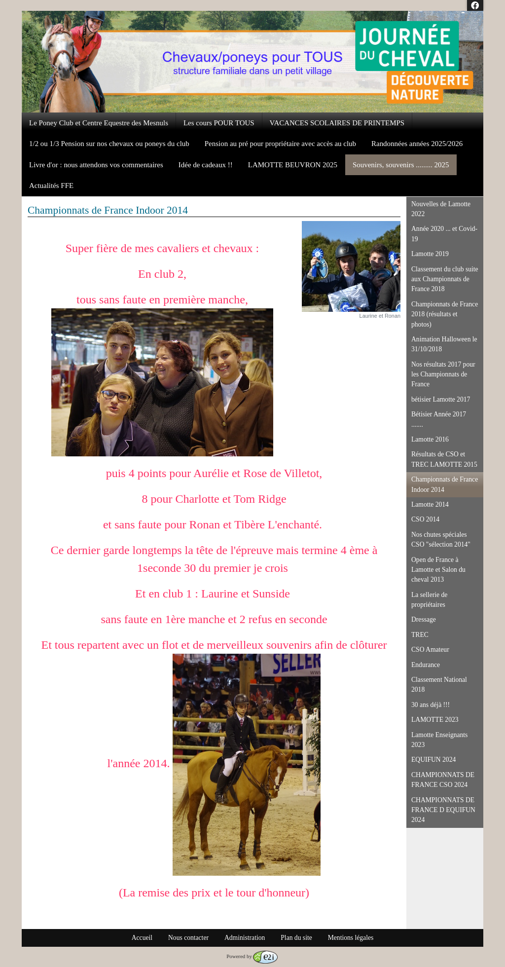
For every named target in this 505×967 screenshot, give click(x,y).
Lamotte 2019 (430, 254)
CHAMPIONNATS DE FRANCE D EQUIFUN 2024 (443, 810)
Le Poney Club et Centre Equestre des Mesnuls (98, 123)
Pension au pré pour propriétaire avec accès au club (280, 144)
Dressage (423, 619)
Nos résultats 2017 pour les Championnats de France (443, 374)
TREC (420, 634)
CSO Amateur (430, 649)
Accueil (142, 937)
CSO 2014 (425, 519)
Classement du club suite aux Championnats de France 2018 (444, 279)
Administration (244, 937)
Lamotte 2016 (430, 439)
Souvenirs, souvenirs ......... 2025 (401, 165)
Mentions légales (351, 937)
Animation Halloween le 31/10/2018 (444, 344)
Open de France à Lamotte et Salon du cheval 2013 (438, 570)
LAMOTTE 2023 (435, 719)
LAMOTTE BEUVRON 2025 (292, 165)
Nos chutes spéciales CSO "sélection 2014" (440, 539)
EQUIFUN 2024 (433, 759)
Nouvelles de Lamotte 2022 (440, 209)
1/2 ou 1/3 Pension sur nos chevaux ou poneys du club (109, 144)
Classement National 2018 (439, 684)
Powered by (252, 956)
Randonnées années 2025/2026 (417, 144)
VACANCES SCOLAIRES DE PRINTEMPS (337, 123)
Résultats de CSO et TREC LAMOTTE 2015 (444, 459)
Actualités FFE (51, 185)
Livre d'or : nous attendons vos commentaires (96, 165)
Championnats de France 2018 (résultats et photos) (444, 314)
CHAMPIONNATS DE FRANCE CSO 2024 (442, 779)
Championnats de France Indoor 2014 (444, 484)
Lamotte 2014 (430, 504)
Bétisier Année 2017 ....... (438, 419)
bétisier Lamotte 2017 (440, 399)
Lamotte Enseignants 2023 (439, 739)
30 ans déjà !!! (430, 704)
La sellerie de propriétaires (429, 599)
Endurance (425, 665)
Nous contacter (188, 937)
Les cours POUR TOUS (218, 123)
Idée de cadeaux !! (206, 165)
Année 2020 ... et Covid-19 (444, 233)
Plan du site (296, 937)
